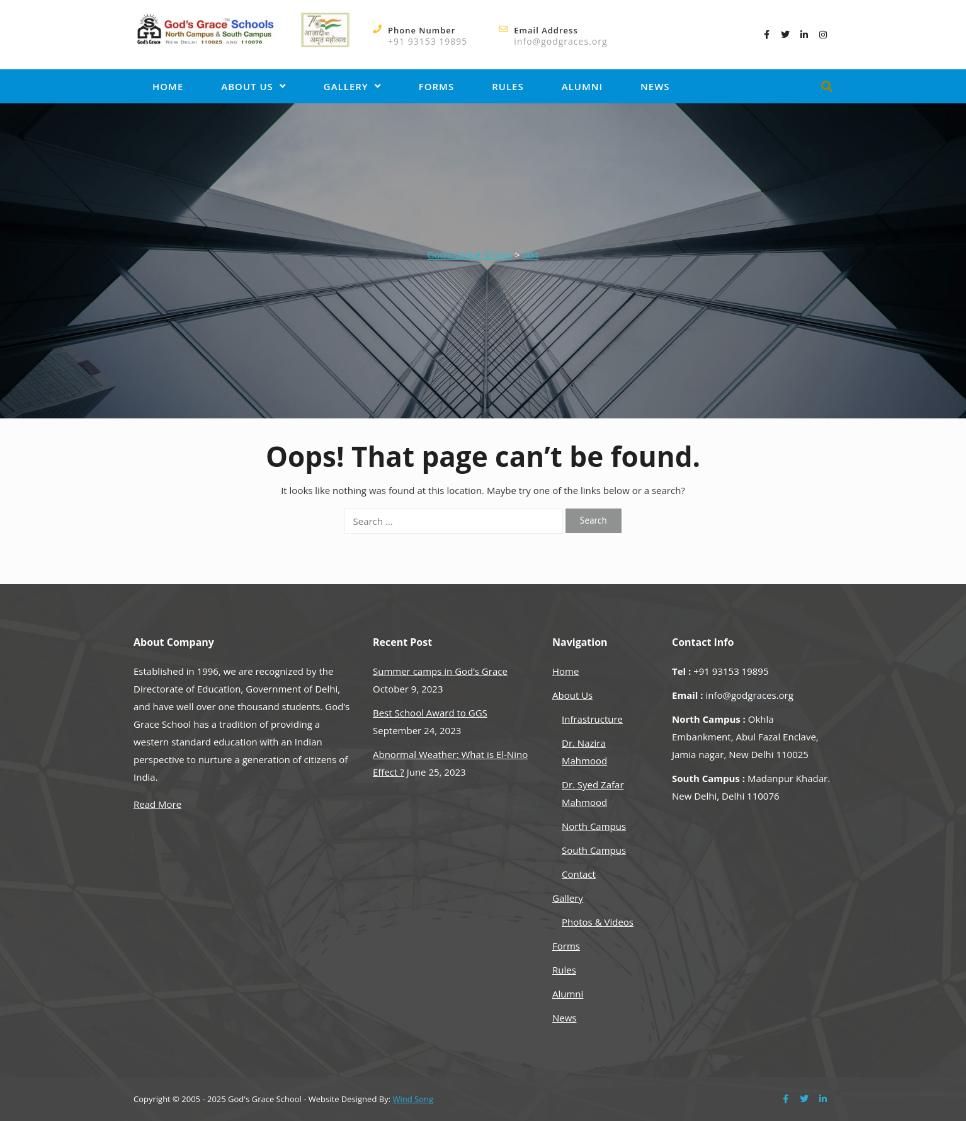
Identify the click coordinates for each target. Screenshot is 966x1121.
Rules (508, 86)
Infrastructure (592, 719)
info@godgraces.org (560, 41)
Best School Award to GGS (430, 712)
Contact (579, 874)
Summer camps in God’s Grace (440, 671)
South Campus (594, 850)
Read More (157, 804)
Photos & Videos (598, 922)
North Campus (594, 826)
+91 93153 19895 (427, 41)
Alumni (582, 86)
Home (167, 86)
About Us (253, 86)
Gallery (352, 86)
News (655, 86)
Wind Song (412, 1099)
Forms (436, 86)
